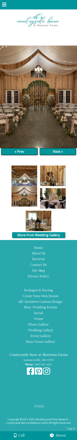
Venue (38, 319)
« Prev (19, 151)
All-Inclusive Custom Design (40, 302)
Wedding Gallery (40, 330)
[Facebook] (31, 373)
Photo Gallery (38, 324)
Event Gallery (41, 336)
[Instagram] (46, 373)
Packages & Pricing (38, 290)
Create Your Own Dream (41, 296)
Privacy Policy (38, 276)
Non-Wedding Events (40, 307)
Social (38, 313)
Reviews (38, 259)
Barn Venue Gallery (40, 342)
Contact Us (38, 265)
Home (38, 248)
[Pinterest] (39, 373)
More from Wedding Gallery (38, 235)
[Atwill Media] (42, 415)
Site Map (38, 270)
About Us (38, 253)
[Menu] (4, 5)
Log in (71, 428)
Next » (58, 151)
